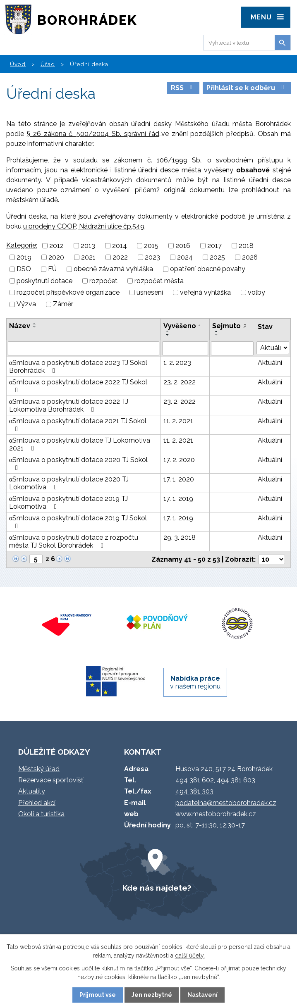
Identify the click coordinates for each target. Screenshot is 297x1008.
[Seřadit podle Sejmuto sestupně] (216, 334)
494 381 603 (236, 780)
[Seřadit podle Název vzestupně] (34, 323)
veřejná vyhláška (205, 292)
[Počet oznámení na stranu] (272, 559)
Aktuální (270, 363)
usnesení (150, 292)
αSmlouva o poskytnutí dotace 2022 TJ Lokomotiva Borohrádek (68, 405)
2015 (151, 246)
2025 (217, 257)
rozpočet (103, 281)
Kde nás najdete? (156, 887)
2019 (24, 257)
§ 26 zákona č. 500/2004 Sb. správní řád (93, 134)
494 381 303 (194, 791)
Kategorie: (21, 245)
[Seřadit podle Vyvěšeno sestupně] (167, 334)
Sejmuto (229, 326)
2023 (152, 257)
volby (256, 292)
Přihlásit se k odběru (246, 88)
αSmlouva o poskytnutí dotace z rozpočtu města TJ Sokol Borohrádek (73, 541)
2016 (182, 246)
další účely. (190, 955)
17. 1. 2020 (178, 479)
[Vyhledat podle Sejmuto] (232, 348)
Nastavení (202, 994)
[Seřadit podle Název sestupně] (34, 327)
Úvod (18, 64)
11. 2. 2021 (178, 421)
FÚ (52, 269)
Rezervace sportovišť (50, 780)
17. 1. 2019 (178, 499)
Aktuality (31, 791)
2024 (185, 257)
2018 (246, 246)
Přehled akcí (36, 803)
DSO (24, 269)
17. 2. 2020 (179, 460)
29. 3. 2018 (179, 537)
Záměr (63, 304)
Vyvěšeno (182, 326)
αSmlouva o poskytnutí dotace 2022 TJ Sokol (78, 385)
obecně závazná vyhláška (113, 269)
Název (19, 326)
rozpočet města (159, 281)
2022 (120, 257)
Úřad (48, 64)
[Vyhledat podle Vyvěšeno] (185, 348)
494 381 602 (194, 780)
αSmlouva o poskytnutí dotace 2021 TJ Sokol (77, 424)
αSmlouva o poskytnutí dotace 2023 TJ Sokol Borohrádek (78, 366)
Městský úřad (39, 769)
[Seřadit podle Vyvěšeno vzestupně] (167, 331)
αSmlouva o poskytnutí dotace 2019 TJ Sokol (78, 521)
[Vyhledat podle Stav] (272, 347)
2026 (250, 257)
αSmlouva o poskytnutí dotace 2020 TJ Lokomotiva (69, 483)
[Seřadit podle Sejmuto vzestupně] (216, 331)
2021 (88, 257)
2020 (56, 257)
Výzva (26, 304)
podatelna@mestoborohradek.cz (225, 803)
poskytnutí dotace (44, 281)
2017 (214, 246)
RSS (183, 88)
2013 (88, 246)
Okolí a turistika (41, 814)
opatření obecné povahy (207, 269)
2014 (119, 246)
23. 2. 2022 (179, 382)
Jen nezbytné (152, 994)
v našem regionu (195, 682)
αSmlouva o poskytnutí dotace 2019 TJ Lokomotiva (68, 502)
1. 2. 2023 (177, 363)
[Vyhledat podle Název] (83, 348)
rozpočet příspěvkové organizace (68, 292)
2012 (56, 246)
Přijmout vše (97, 994)
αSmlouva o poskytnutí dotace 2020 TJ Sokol (78, 463)
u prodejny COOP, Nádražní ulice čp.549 (83, 226)
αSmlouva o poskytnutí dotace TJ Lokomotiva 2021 (79, 444)
